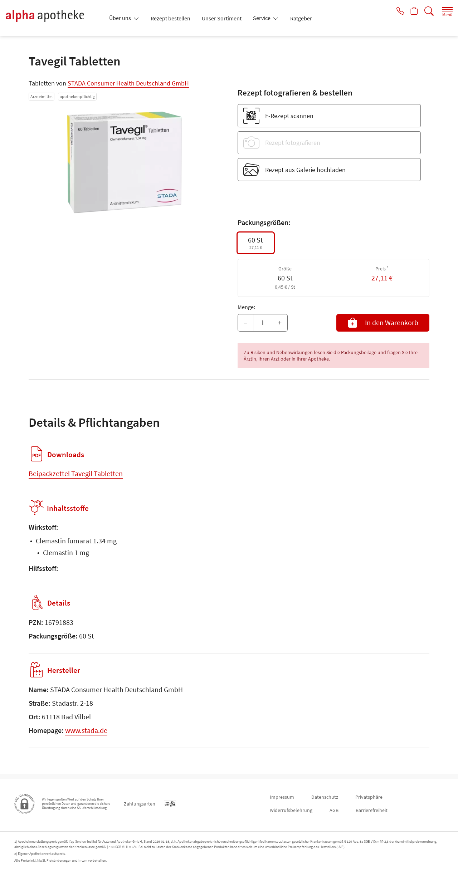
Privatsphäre (369, 797)
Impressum (282, 797)
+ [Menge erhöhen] (280, 322)
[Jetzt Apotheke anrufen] (397, 11)
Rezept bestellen (170, 18)
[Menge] (262, 323)
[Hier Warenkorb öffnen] (413, 11)
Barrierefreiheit (372, 810)
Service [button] (262, 17)
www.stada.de (86, 735)
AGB (334, 810)
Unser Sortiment (222, 18)
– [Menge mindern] (245, 322)
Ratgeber (301, 18)
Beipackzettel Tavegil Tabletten (76, 473)
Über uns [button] (120, 17)
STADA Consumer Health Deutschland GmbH (128, 83)
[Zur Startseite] (53, 18)
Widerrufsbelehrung (291, 810)
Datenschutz (324, 797)
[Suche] (429, 11)
